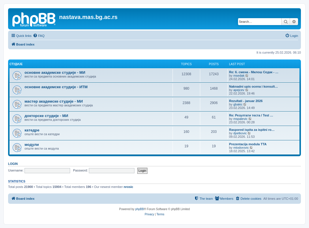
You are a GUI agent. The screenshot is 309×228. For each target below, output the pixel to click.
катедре (32, 130)
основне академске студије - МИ (55, 72)
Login (13, 163)
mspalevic (240, 118)
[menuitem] (38, 35)
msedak (239, 75)
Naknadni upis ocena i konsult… (253, 86)
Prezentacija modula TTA (248, 144)
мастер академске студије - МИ (54, 101)
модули (32, 144)
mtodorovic (241, 147)
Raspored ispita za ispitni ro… (252, 129)
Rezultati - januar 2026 (246, 101)
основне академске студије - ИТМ (56, 87)
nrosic (128, 187)
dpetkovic (240, 133)
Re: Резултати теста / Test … (251, 115)
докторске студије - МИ (46, 116)
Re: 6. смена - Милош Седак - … (253, 72)
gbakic (238, 104)
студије (16, 64)
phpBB (139, 209)
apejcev (238, 90)
